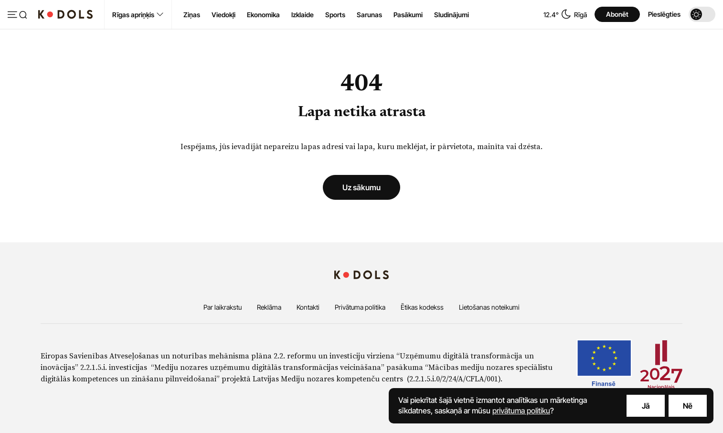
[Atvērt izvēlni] (17, 15)
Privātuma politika (360, 307)
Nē (687, 406)
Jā (646, 406)
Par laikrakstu (222, 307)
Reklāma (269, 307)
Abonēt (617, 14)
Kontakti (308, 307)
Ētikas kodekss (422, 307)
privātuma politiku (521, 410)
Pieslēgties (664, 14)
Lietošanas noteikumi (489, 307)
